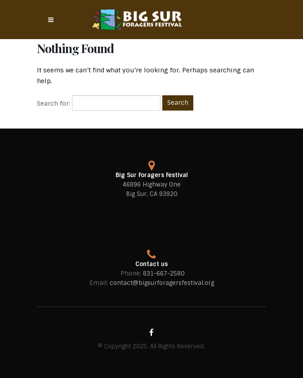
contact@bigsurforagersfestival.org (162, 283)
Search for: (53, 103)
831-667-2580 (163, 273)
